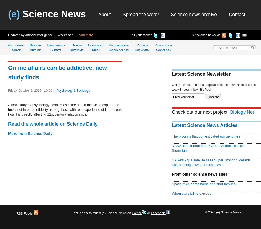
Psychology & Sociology (73, 91)
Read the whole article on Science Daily (53, 124)
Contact (237, 14)
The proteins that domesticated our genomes (206, 136)
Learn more (85, 35)
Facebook (160, 213)
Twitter (139, 213)
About (104, 14)
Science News (47, 14)
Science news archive (194, 14)
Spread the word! (141, 14)
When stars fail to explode (191, 193)
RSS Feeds (27, 214)
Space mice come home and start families (204, 184)
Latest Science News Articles (204, 125)
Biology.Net (242, 112)
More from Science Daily (30, 133)
